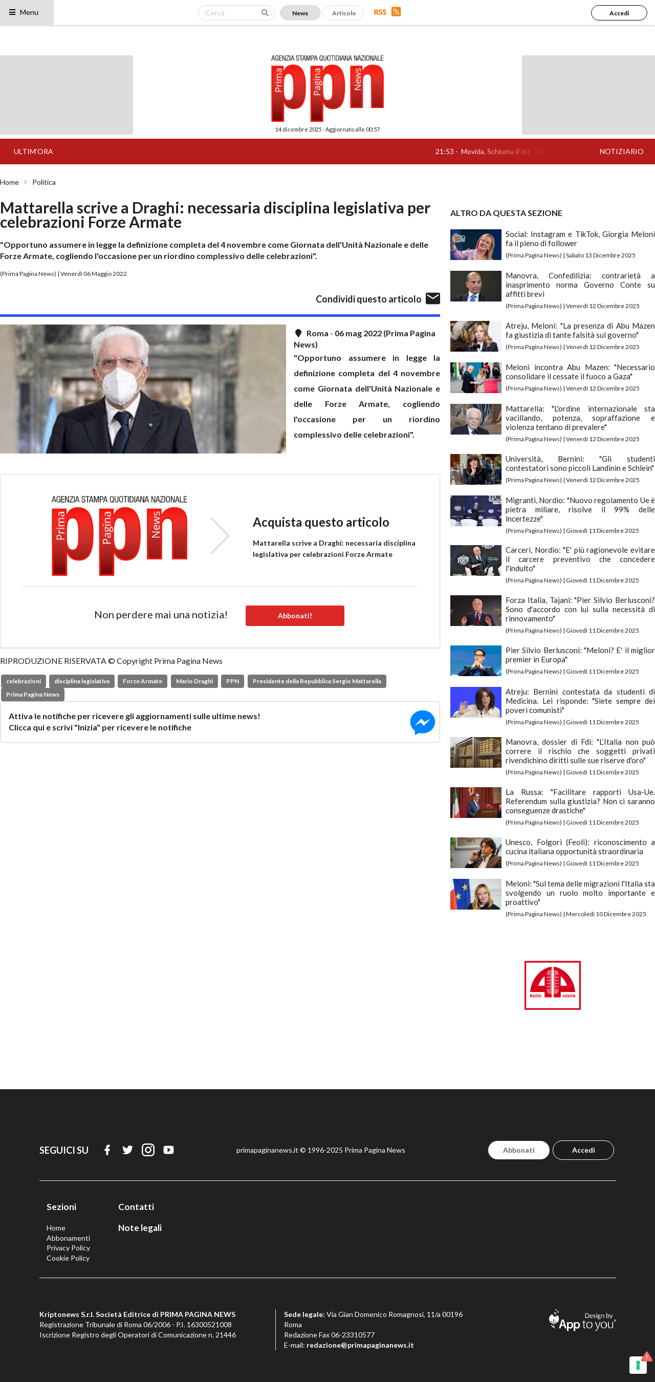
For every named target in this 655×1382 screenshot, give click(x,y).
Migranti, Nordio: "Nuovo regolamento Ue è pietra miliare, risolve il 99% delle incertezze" (580, 509)
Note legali (140, 1227)
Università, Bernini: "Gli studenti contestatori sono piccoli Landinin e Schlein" (580, 463)
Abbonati (519, 1150)
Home (9, 182)
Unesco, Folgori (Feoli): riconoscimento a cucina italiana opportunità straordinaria (580, 846)
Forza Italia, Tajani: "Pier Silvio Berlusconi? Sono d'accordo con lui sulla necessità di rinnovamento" (580, 609)
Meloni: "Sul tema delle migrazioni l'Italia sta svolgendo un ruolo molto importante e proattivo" (580, 892)
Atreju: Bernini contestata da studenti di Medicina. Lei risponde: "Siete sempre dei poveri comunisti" (580, 701)
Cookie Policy (68, 1258)
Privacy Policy (68, 1247)
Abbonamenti (68, 1238)
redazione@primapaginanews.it (360, 1345)
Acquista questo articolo (321, 521)
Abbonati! (295, 615)
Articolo (344, 13)
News (300, 13)
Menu (23, 12)
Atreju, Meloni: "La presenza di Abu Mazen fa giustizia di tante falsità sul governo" (580, 330)
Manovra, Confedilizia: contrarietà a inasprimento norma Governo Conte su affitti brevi (580, 284)
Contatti (136, 1206)
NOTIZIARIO (622, 151)
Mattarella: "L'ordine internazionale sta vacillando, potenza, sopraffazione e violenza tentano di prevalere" (580, 417)
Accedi (619, 13)
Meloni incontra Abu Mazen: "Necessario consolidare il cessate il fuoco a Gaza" (580, 371)
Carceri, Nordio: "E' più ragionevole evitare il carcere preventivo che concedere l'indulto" (580, 559)
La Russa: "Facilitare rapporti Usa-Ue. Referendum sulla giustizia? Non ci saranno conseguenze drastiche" (580, 801)
